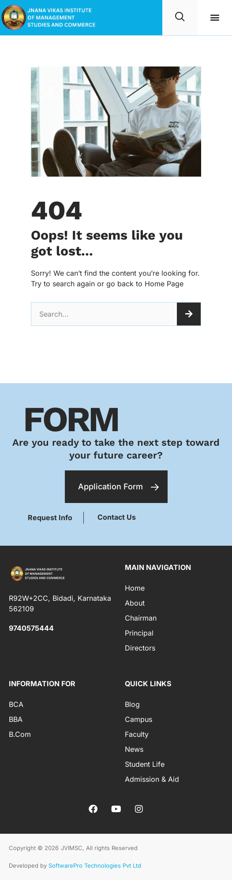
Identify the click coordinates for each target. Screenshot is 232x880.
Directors (140, 647)
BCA (16, 704)
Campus (138, 719)
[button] (214, 17)
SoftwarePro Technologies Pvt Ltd (95, 865)
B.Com (20, 734)
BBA (15, 719)
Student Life (145, 764)
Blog (132, 704)
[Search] (189, 314)
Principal (139, 633)
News (134, 749)
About (135, 603)
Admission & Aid (152, 779)
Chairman (141, 618)
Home (135, 588)
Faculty (137, 734)
